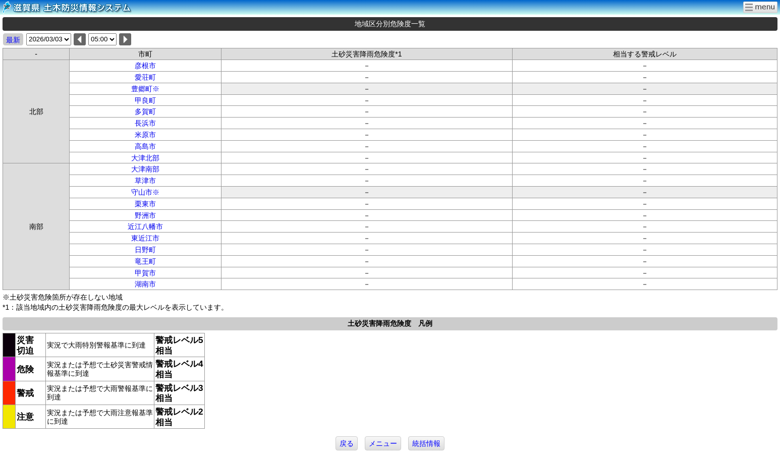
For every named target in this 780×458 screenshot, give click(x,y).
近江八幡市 (145, 226)
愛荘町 (145, 77)
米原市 (145, 135)
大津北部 (145, 158)
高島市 (145, 146)
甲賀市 (145, 273)
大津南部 (145, 169)
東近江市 (145, 238)
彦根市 (145, 66)
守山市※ (145, 192)
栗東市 (145, 204)
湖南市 (145, 284)
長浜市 (145, 123)
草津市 (145, 181)
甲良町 (145, 100)
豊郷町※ (145, 89)
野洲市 (145, 215)
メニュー (383, 443)
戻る (347, 443)
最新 (13, 40)
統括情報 (426, 443)
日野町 (145, 250)
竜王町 (145, 261)
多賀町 (145, 111)
